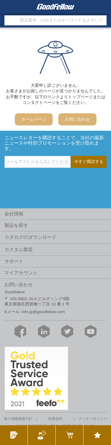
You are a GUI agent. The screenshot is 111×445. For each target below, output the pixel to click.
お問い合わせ (77, 119)
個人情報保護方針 (18, 419)
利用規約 (55, 419)
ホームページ (33, 119)
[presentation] (49, 180)
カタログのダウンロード (30, 237)
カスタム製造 (18, 249)
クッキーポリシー (93, 419)
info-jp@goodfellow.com (43, 312)
